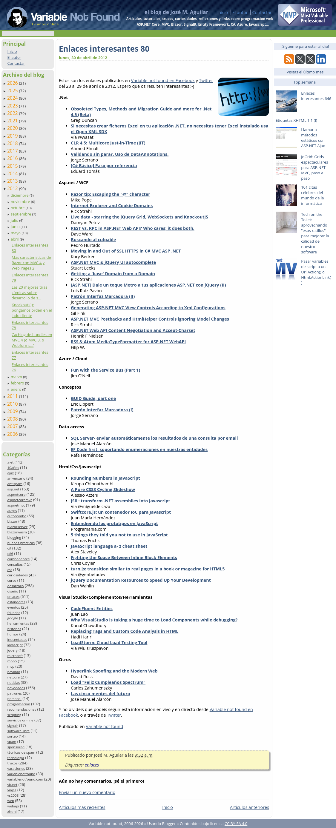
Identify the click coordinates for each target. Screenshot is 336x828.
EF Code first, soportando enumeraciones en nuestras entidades (139, 449)
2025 (13, 90)
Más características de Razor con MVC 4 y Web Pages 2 (31, 263)
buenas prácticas (21, 543)
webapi (13, 806)
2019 (13, 136)
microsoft (15, 655)
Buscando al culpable (93, 239)
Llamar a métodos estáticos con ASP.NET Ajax (313, 137)
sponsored (15, 747)
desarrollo (15, 586)
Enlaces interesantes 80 (104, 48)
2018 (13, 143)
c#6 (10, 553)
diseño (12, 591)
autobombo (16, 516)
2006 (13, 434)
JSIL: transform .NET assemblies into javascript (120, 501)
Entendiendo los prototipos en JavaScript (114, 523)
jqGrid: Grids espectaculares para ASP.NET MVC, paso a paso (314, 167)
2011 (13, 396)
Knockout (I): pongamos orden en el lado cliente (32, 310)
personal (14, 698)
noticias (13, 682)
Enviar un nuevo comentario (87, 792)
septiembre (21, 214)
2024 (13, 98)
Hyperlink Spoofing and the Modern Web (114, 671)
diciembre (20, 195)
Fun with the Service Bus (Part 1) (105, 370)
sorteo (12, 736)
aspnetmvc (16, 505)
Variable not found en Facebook (163, 80)
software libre (18, 731)
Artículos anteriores (249, 807)
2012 (13, 188)
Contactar (262, 12)
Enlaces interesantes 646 (316, 95)
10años (13, 467)
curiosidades (17, 575)
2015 (13, 166)
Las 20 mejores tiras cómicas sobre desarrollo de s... (29, 292)
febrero (18, 383)
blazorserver (17, 526)
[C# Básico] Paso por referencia (104, 165)
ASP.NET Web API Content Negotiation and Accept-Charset (133, 330)
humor (12, 634)
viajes (11, 790)
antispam (14, 483)
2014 (13, 173)
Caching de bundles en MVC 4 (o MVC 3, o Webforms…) (32, 340)
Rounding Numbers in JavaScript (105, 478)
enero (16, 389)
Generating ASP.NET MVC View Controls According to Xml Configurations (148, 307)
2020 (13, 128)
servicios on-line (20, 720)
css (9, 569)
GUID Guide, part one (93, 398)
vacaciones (16, 768)
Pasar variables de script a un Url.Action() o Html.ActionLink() (316, 271)
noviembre (21, 201)
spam (11, 741)
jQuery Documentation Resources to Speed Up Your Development (141, 580)
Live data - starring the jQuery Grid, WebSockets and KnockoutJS (139, 217)
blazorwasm (17, 532)
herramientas (18, 623)
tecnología (15, 757)
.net (10, 462)
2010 (13, 404)
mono (12, 661)
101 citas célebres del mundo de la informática (312, 195)
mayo (16, 233)
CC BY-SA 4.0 (236, 823)
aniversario (16, 478)
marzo (17, 376)
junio (16, 226)
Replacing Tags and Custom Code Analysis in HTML (124, 631)
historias (14, 629)
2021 (13, 120)
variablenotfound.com (25, 779)
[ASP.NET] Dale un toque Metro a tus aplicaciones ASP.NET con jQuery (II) (148, 285)
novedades (16, 688)
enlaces (13, 596)
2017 (13, 150)
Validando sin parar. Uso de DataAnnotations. (119, 154)
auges (12, 510)
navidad (13, 672)
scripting (14, 714)
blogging (14, 537)
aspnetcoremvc (19, 500)
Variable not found (104, 726)
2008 (13, 418)
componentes (18, 559)
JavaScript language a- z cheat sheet (109, 546)
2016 (13, 158)
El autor (240, 12)
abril (15, 239)
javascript (15, 645)
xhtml (11, 811)
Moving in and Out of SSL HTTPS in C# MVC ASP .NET (126, 251)
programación (18, 704)
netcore (13, 677)
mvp (10, 666)
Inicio (222, 12)
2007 (13, 426)
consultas (15, 564)
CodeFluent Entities (92, 608)
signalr (12, 725)
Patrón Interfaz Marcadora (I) (102, 410)
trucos (12, 763)
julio (15, 220)
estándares (16, 602)
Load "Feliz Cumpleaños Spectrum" (108, 682)
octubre (18, 207)
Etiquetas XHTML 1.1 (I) (296, 120)
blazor (12, 521)
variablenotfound (21, 774)
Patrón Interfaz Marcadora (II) (103, 296)
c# (9, 548)
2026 (13, 83)
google (12, 618)
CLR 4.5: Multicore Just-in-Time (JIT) (108, 143)
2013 (13, 181)
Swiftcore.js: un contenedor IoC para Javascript (121, 512)
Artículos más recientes (82, 807)
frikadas (13, 612)
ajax (10, 473)
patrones (14, 693)
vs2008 (13, 795)
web (10, 800)
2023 (13, 105)
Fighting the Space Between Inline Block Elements (124, 557)
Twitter (206, 80)
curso (11, 580)
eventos (13, 607)
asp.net (13, 489)
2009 (13, 411)
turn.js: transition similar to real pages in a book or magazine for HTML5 (148, 569)
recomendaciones (21, 709)
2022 (13, 113)
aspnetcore (16, 494)
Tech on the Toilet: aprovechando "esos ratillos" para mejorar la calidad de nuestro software (315, 233)
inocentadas (17, 639)
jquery (12, 650)
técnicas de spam (21, 752)
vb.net (12, 784)
